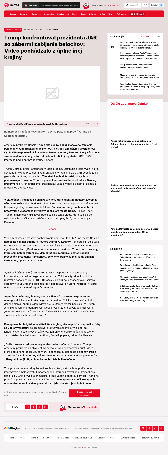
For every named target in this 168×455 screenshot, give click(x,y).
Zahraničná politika (13, 30)
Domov (13, 14)
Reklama (47, 438)
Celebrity (24, 14)
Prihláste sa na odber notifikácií (84, 393)
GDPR (112, 438)
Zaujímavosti (63, 14)
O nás (22, 438)
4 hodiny (145, 36)
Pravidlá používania (83, 438)
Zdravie (92, 14)
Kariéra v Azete (63, 438)
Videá (102, 14)
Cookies (101, 438)
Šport (83, 14)
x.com (52, 229)
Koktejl (12, 438)
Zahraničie (49, 14)
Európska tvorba (128, 438)
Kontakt (34, 438)
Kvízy (110, 14)
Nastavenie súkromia (150, 438)
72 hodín (156, 36)
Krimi (74, 14)
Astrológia (121, 14)
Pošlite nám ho (114, 5)
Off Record (139, 14)
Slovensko (36, 14)
